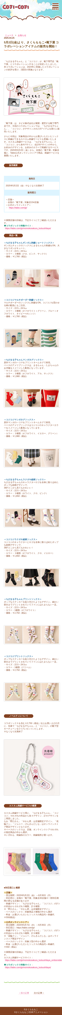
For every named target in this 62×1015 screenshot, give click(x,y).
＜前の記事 (24, 993)
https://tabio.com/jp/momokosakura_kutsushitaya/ (28, 228)
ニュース (9, 35)
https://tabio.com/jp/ (18, 208)
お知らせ (22, 35)
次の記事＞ (39, 993)
